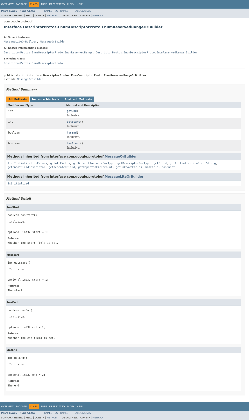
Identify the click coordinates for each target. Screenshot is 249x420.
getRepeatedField (62, 167)
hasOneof (168, 167)
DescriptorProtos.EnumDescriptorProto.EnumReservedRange (48, 52)
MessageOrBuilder (53, 41)
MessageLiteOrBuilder (20, 41)
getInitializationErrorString (193, 163)
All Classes (83, 11)
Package (21, 4)
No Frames (61, 11)
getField (160, 163)
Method (52, 15)
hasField (151, 167)
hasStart (73, 143)
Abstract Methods (78, 99)
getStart (73, 121)
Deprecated (57, 4)
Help (80, 4)
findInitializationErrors (27, 163)
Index (71, 4)
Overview (7, 4)
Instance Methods (45, 99)
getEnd (72, 111)
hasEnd (72, 132)
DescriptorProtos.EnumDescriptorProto (33, 63)
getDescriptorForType (133, 163)
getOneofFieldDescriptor (26, 167)
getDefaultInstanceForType (93, 163)
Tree (44, 4)
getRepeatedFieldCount (95, 167)
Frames (47, 11)
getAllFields (60, 163)
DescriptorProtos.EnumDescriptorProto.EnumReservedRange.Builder (146, 52)
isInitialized (18, 183)
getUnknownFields (129, 167)
